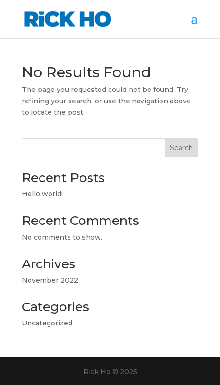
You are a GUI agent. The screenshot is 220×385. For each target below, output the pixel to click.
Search (181, 147)
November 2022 (50, 280)
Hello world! (42, 194)
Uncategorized (47, 323)
